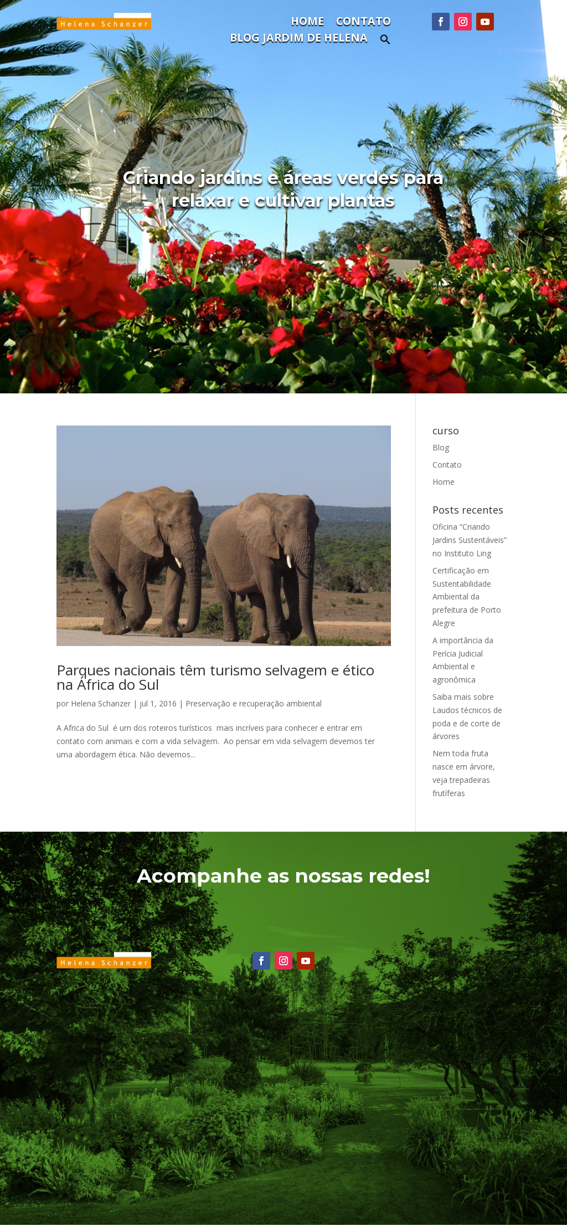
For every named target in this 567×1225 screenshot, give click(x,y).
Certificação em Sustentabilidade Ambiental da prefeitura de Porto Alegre (466, 596)
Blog (440, 447)
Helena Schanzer (101, 703)
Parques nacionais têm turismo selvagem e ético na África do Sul (215, 677)
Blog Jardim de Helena (299, 39)
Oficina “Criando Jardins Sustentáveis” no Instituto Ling (469, 539)
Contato (363, 22)
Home (307, 22)
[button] (385, 42)
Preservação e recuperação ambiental (253, 703)
